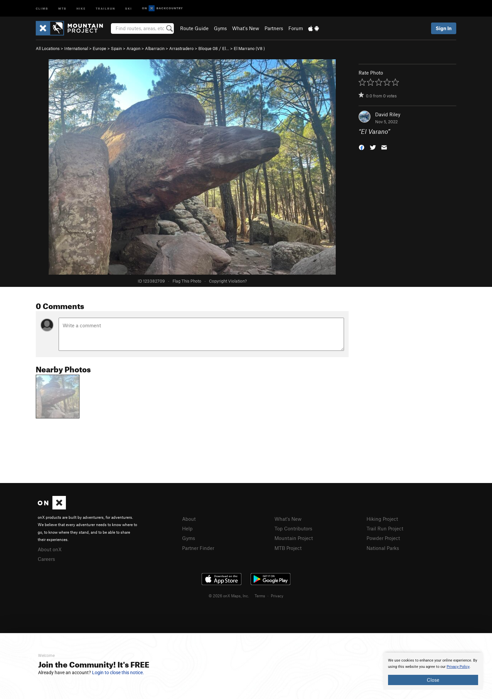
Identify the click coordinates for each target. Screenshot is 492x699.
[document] (433, 671)
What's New (245, 28)
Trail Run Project (385, 528)
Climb (42, 8)
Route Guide (194, 28)
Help (187, 528)
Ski (128, 8)
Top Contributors (293, 528)
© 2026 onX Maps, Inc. (229, 595)
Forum (295, 28)
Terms (260, 595)
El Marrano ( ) (249, 48)
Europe (99, 48)
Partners (274, 28)
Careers (46, 559)
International (76, 48)
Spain (116, 48)
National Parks (383, 548)
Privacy (277, 595)
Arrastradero (181, 48)
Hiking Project (382, 519)
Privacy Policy (458, 667)
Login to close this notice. (118, 672)
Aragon (133, 48)
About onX (50, 549)
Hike (81, 8)
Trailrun (105, 8)
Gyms (220, 28)
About (189, 519)
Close (433, 680)
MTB (62, 8)
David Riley (387, 114)
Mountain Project (293, 538)
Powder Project (383, 538)
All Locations (48, 48)
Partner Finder (198, 548)
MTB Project (288, 548)
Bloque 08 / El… (213, 48)
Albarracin (155, 48)
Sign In (444, 28)
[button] (362, 147)
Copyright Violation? (228, 281)
